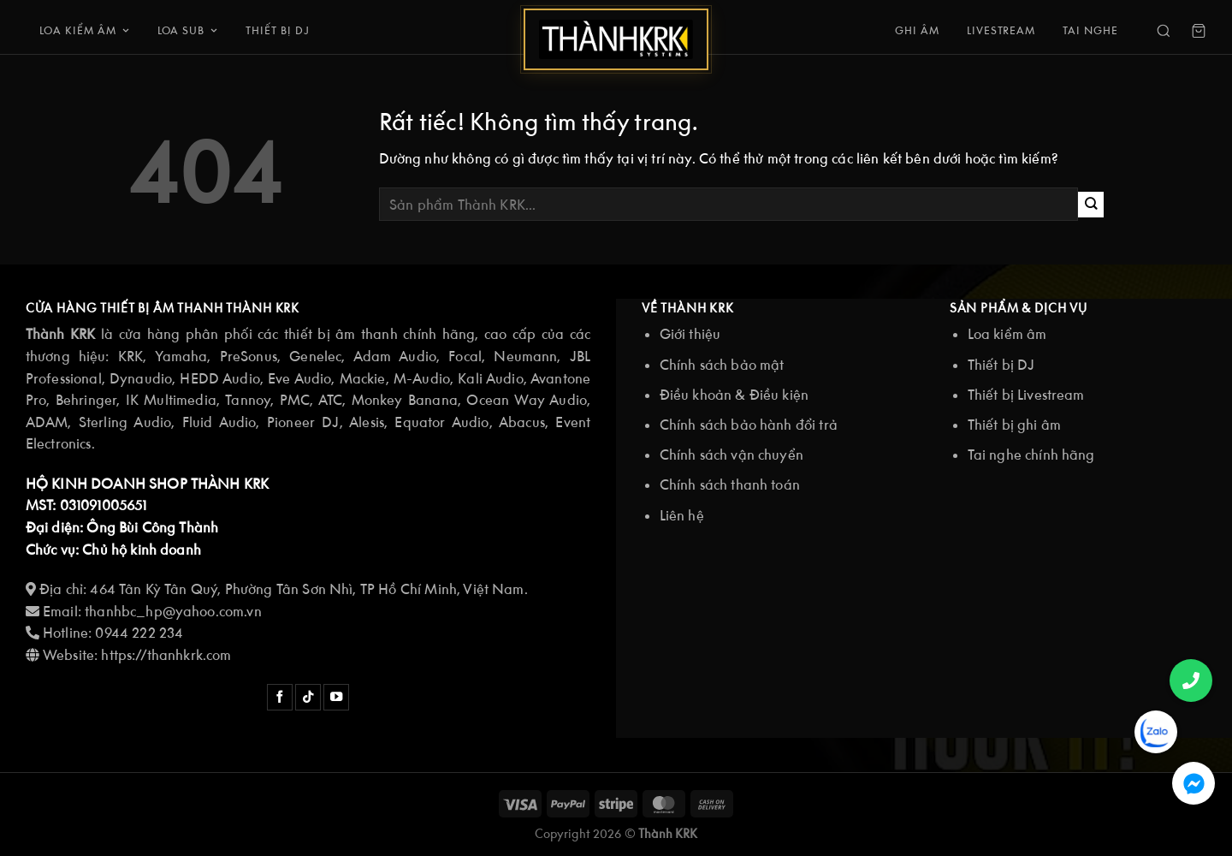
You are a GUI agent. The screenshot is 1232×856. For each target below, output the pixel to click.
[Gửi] (1091, 204)
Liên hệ (682, 515)
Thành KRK (667, 833)
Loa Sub (188, 30)
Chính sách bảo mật (722, 364)
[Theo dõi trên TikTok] (308, 697)
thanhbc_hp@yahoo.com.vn (173, 611)
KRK (130, 356)
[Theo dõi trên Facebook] (280, 697)
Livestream (1001, 30)
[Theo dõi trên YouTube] (336, 697)
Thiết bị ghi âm (1014, 424)
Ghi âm (917, 30)
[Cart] (1198, 31)
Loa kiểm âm (84, 30)
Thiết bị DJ (278, 30)
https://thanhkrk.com (167, 654)
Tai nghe (1090, 30)
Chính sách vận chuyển (731, 454)
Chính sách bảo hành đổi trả (749, 424)
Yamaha (181, 356)
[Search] (1163, 30)
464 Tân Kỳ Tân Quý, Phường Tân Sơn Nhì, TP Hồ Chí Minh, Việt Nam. (308, 588)
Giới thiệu (690, 333)
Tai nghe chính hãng (1031, 454)
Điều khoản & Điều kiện (734, 394)
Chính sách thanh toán (730, 484)
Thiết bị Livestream (1026, 394)
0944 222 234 (139, 632)
